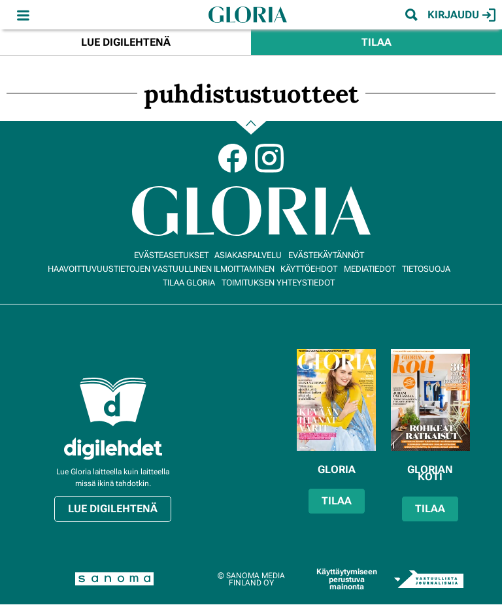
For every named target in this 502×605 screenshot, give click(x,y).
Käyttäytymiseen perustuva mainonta (346, 579)
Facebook (232, 158)
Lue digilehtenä (126, 42)
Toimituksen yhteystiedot (278, 282)
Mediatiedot (369, 269)
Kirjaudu (461, 15)
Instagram (269, 158)
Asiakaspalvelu (248, 255)
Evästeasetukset (171, 255)
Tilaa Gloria (189, 282)
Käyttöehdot (308, 269)
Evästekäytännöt (326, 255)
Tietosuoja (426, 269)
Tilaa (376, 42)
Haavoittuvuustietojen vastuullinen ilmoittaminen (161, 269)
